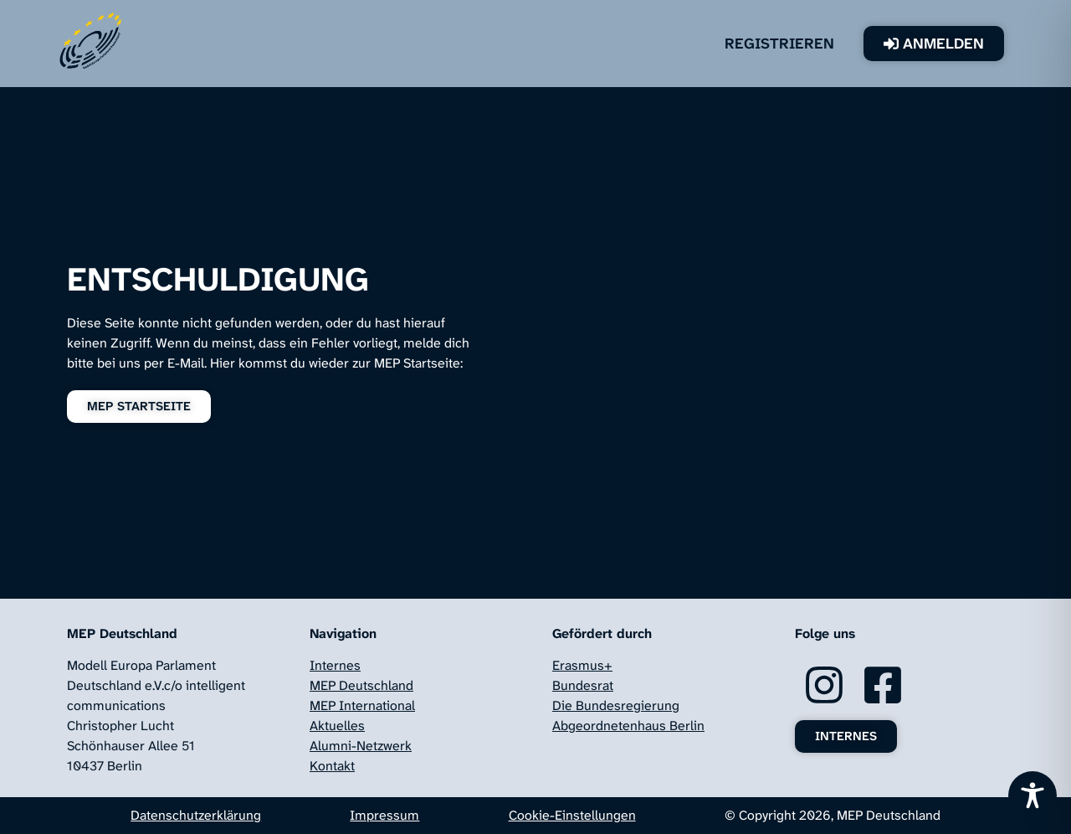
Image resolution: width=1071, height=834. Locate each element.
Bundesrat (582, 685)
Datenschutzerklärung (196, 815)
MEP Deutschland (361, 685)
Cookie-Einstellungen (572, 815)
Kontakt (332, 766)
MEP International (362, 705)
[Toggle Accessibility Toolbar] (1032, 795)
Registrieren (779, 43)
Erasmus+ (582, 665)
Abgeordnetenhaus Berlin (628, 725)
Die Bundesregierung (615, 705)
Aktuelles (337, 725)
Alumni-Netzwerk (361, 745)
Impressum (384, 815)
